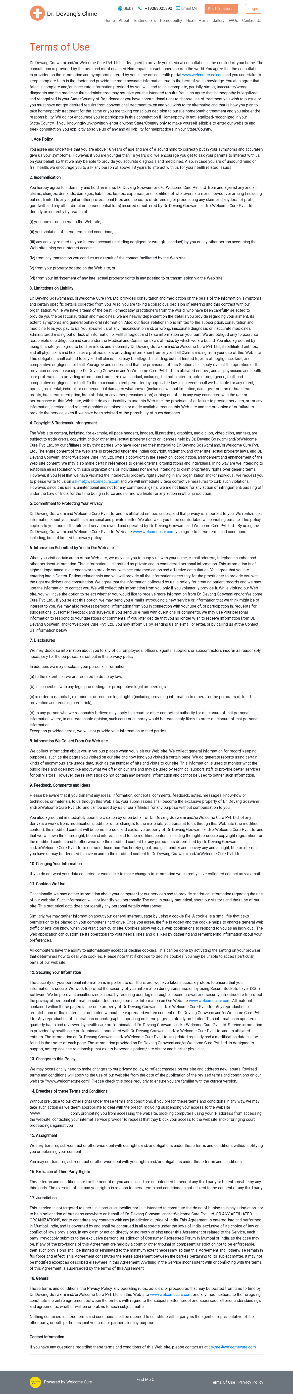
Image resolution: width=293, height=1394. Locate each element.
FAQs (233, 20)
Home (109, 20)
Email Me (187, 8)
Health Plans (197, 20)
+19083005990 (158, 8)
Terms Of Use (223, 1382)
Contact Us (251, 20)
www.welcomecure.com (203, 74)
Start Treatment (221, 8)
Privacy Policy (250, 1382)
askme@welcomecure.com (95, 481)
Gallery (219, 20)
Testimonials (144, 20)
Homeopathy (171, 20)
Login (253, 8)
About (124, 20)
